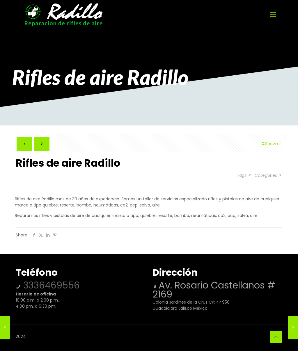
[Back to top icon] (276, 337)
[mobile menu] (273, 14)
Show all (271, 144)
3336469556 (50, 285)
